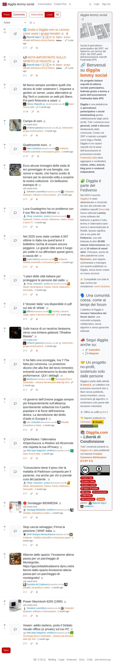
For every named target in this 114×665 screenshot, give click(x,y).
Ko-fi (105, 412)
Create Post (60, 4)
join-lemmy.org (102, 659)
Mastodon (86, 259)
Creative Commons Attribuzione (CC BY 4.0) (93, 457)
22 (25, 156)
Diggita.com (97, 432)
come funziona (102, 286)
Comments (19, 14)
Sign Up (106, 4)
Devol (102, 209)
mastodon (94, 350)
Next (6, 650)
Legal (61, 659)
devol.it (87, 385)
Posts (7, 14)
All (57, 14)
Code (90, 659)
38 (25, 111)
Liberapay (85, 422)
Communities (45, 4)
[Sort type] (15, 22)
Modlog (101, 499)
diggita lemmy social (18, 4)
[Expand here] (15, 125)
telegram (94, 353)
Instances (72, 659)
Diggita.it (85, 198)
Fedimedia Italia (88, 157)
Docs (82, 659)
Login (97, 4)
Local (49, 14)
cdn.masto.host (30, 124)
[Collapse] (82, 19)
